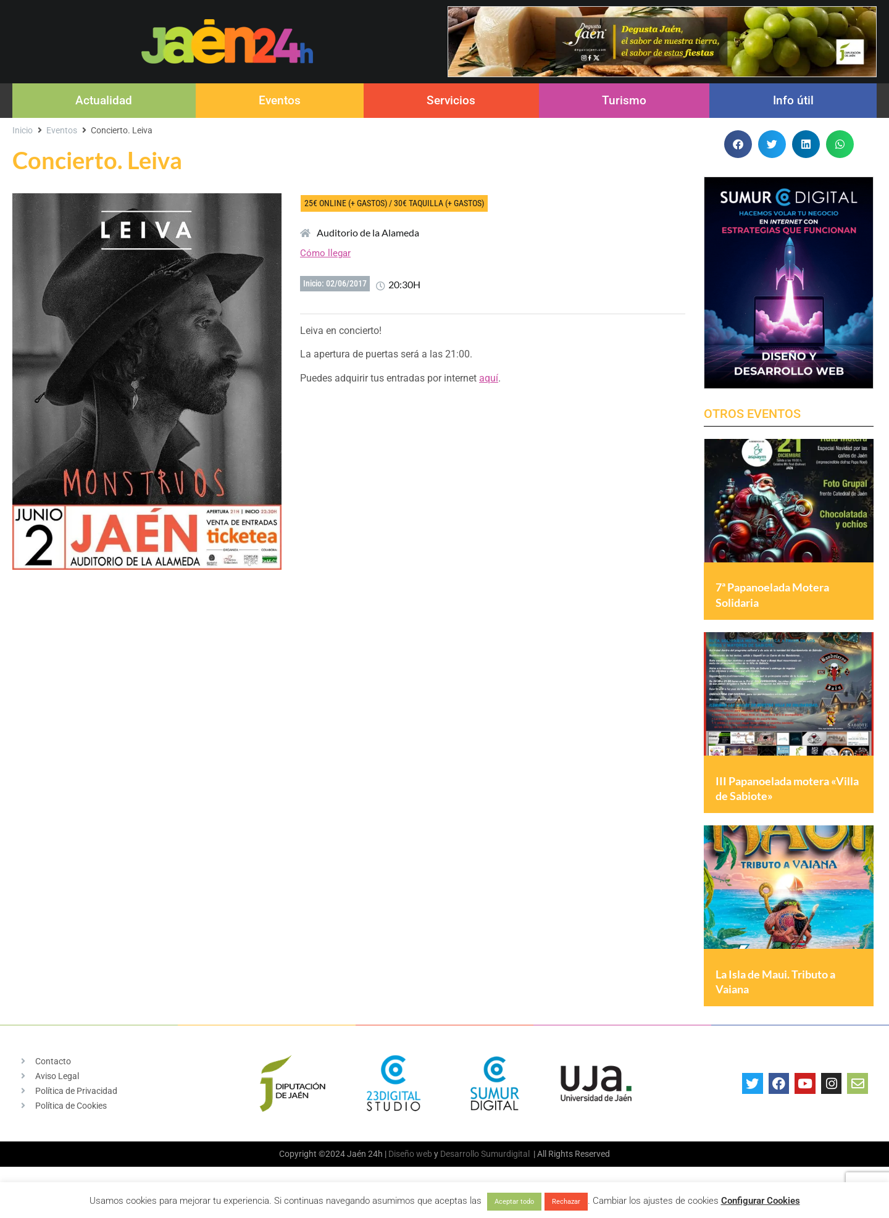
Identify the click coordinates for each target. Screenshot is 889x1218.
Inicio (22, 130)
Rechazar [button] (566, 1202)
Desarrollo (459, 1167)
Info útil (793, 100)
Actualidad (103, 100)
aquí (488, 378)
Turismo (624, 100)
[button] (738, 144)
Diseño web (410, 1167)
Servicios (451, 100)
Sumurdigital (505, 1167)
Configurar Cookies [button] (760, 1200)
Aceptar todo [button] (514, 1202)
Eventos (280, 100)
